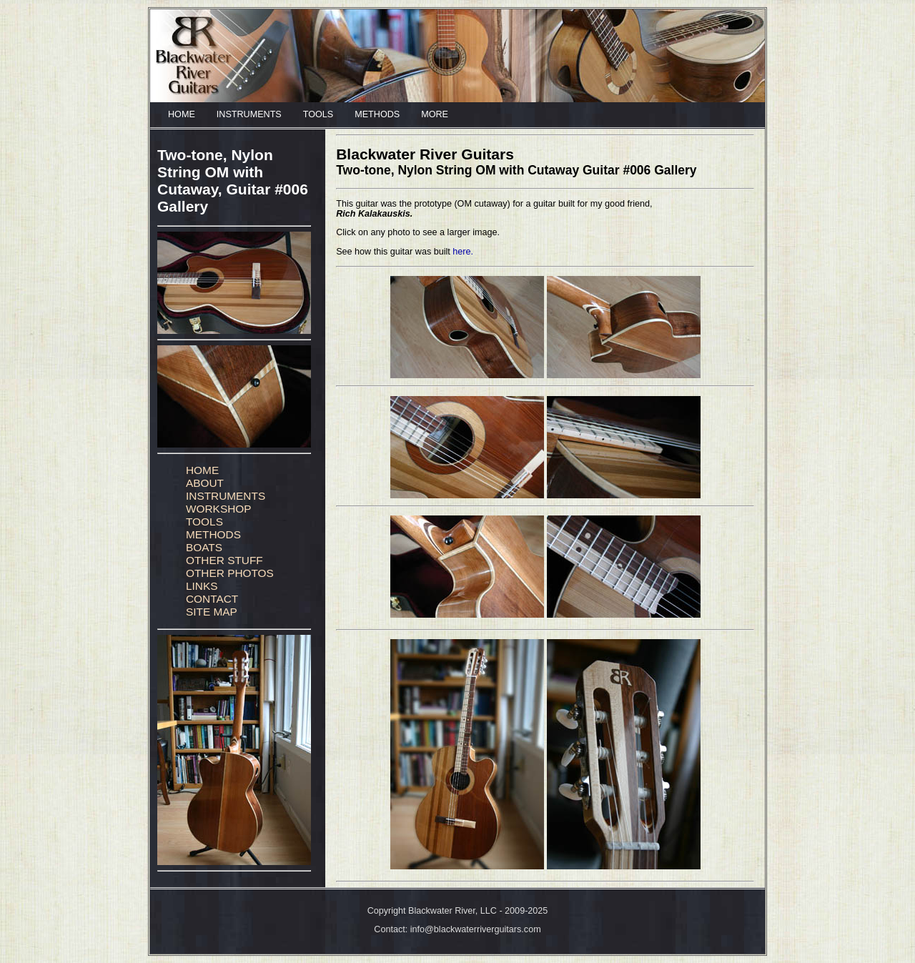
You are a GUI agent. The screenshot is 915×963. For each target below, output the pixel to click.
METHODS (377, 114)
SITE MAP (211, 612)
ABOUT (205, 483)
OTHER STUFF (224, 560)
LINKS (201, 586)
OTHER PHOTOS (230, 573)
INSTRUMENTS (249, 114)
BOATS (204, 547)
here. (462, 252)
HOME (181, 114)
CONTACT (212, 599)
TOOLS (318, 114)
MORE (434, 114)
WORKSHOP (219, 509)
